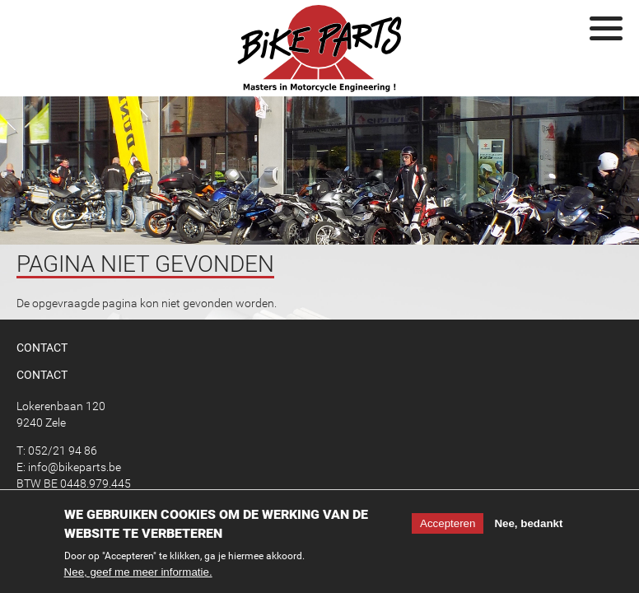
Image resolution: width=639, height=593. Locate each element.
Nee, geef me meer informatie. (138, 575)
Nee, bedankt (528, 527)
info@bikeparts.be (74, 467)
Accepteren (447, 527)
